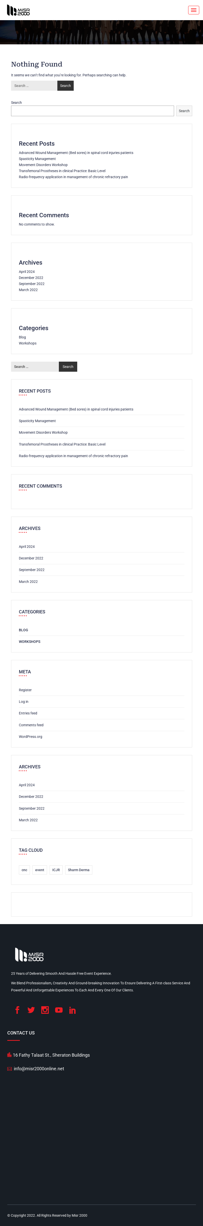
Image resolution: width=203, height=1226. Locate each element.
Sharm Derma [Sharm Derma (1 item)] (79, 870)
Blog (22, 337)
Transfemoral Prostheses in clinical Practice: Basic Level (62, 171)
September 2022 (32, 284)
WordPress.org (30, 737)
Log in (23, 702)
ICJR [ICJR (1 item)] (56, 870)
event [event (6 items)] (39, 870)
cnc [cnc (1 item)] (24, 870)
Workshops (27, 343)
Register (25, 690)
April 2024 (27, 272)
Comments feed (31, 725)
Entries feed (28, 713)
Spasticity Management (37, 159)
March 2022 (28, 290)
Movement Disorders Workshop (43, 165)
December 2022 (31, 278)
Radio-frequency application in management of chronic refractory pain (73, 177)
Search (16, 103)
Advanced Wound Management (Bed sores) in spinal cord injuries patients (76, 153)
